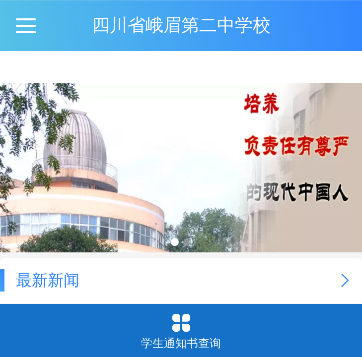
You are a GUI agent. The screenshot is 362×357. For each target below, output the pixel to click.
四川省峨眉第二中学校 (181, 25)
